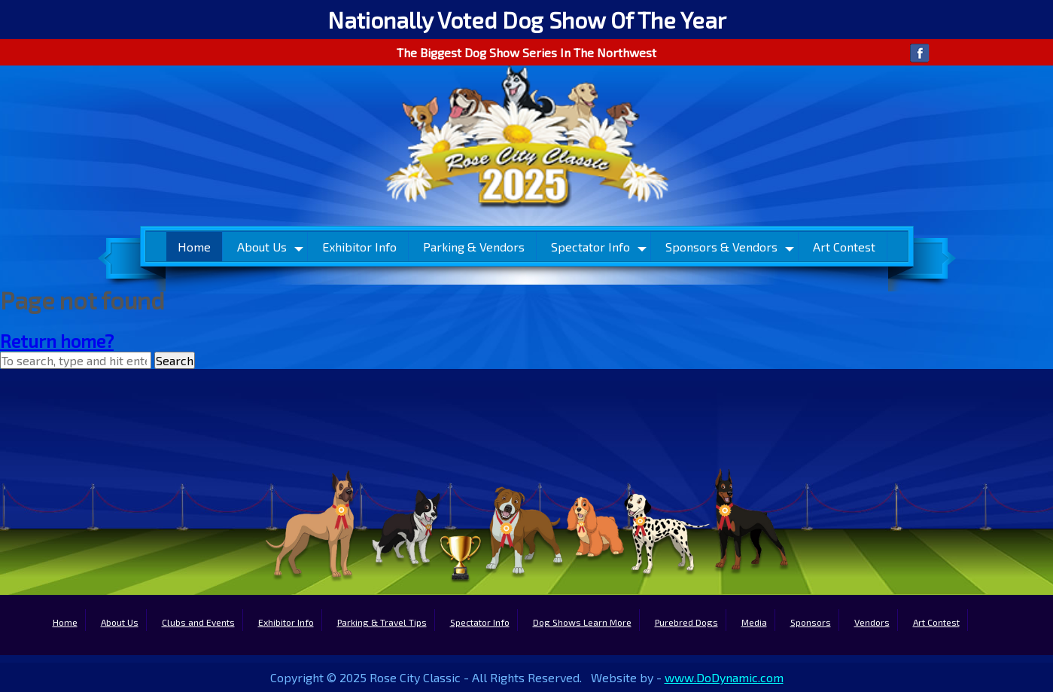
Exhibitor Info (359, 246)
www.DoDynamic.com (724, 677)
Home (194, 246)
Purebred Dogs (686, 622)
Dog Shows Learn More (582, 622)
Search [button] (174, 360)
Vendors (872, 622)
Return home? (57, 341)
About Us (262, 246)
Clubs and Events (198, 622)
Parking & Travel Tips (382, 622)
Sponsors (810, 622)
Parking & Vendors (474, 246)
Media (754, 622)
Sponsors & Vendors (721, 246)
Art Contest (844, 246)
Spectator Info (590, 246)
